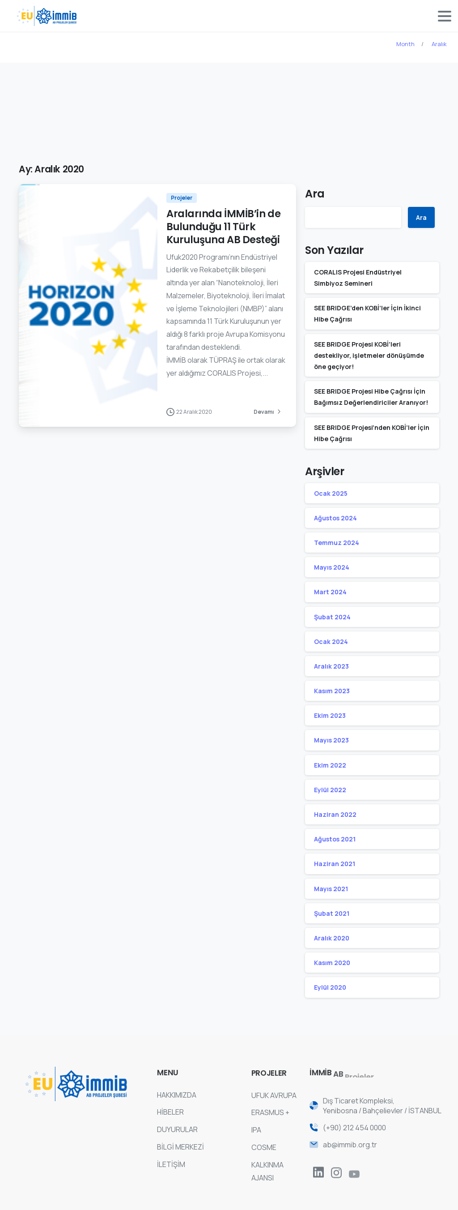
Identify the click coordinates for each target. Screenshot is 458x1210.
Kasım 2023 (332, 691)
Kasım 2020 (332, 962)
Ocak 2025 (331, 493)
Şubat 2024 (332, 617)
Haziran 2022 (335, 814)
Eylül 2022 (330, 789)
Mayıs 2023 (331, 740)
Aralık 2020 (331, 938)
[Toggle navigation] (445, 16)
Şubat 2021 (331, 913)
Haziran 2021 (334, 863)
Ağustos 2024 (335, 518)
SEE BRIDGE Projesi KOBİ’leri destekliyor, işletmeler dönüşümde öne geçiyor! (369, 355)
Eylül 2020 (330, 987)
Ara (315, 193)
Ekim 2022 (330, 765)
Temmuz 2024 (336, 542)
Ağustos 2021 (335, 839)
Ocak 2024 (331, 641)
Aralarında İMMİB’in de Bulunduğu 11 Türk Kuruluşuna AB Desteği (223, 226)
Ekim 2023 (330, 715)
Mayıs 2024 (331, 567)
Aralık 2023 (331, 666)
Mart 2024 (330, 592)
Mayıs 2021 (331, 888)
